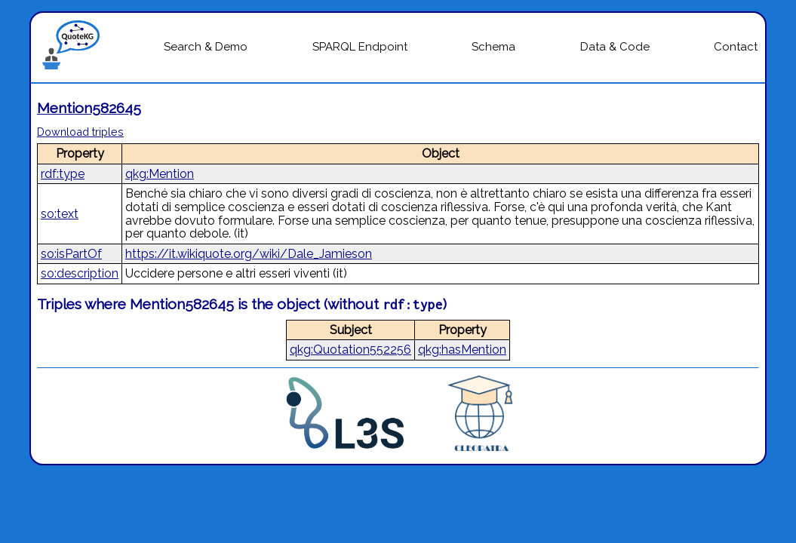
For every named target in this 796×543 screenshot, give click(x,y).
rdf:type (63, 174)
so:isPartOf (71, 254)
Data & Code (615, 47)
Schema (493, 47)
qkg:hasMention (462, 349)
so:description (79, 273)
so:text (59, 214)
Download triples (80, 131)
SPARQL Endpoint (359, 47)
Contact (736, 47)
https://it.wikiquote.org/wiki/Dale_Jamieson (248, 254)
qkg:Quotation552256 (350, 349)
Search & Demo (205, 47)
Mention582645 (89, 108)
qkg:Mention (159, 174)
